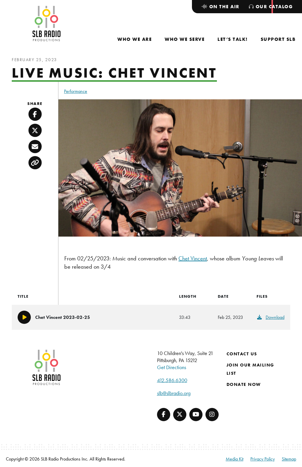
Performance (75, 91)
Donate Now (244, 384)
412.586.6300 (172, 380)
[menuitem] (134, 39)
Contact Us (242, 354)
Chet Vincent (192, 258)
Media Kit (234, 459)
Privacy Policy (262, 459)
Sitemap (289, 459)
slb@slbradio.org (173, 393)
